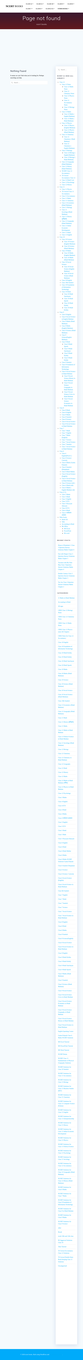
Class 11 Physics (67, 189)
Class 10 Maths (66, 251)
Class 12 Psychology (68, 182)
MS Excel (67, 528)
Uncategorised (62, 1266)
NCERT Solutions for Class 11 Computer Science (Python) (66, 1104)
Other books (63, 8)
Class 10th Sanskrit (67, 282)
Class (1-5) (49, 8)
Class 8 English (66, 412)
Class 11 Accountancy (68, 196)
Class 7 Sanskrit (66, 444)
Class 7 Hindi (66, 431)
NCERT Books (62, 1054)
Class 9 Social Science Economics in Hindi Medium (65, 1003)
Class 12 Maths (66, 112)
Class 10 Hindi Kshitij (65, 657)
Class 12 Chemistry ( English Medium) (69, 146)
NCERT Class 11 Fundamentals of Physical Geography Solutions (66, 1061)
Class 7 (28, 8)
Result (60, 1232)
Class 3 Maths (62, 797)
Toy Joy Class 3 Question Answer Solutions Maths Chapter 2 (65, 584)
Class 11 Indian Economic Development (66, 228)
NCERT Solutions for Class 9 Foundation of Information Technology (65, 1202)
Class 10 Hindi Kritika (65, 653)
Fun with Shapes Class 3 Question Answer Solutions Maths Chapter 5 (66, 556)
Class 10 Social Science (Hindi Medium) (68, 276)
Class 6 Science (63, 870)
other (59, 1228)
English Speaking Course (65, 1031)
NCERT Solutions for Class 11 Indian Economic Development (66, 1131)
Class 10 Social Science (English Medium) (69, 269)
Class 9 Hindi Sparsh (64, 969)
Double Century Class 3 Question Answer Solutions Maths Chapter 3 (66, 576)
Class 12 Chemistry (68, 134)
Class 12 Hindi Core (68, 180)
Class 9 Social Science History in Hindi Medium (69, 378)
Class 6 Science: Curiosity (66, 874)
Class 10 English (67, 280)
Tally (63, 522)
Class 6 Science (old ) (68, 483)
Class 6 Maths (62, 855)
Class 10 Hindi (66, 292)
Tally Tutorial (62, 1247)
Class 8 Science (66, 419)
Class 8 (70, 4)
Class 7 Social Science (68, 442)
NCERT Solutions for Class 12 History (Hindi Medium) (65, 1181)
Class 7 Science (66, 440)
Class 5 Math (62, 834)
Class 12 (29, 4)
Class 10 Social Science (65, 690)
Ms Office (65, 526)
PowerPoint (67, 531)
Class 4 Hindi (66, 510)
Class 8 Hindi (66, 410)
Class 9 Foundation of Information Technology (68, 367)
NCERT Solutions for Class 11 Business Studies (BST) (66, 1088)
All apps (60, 606)
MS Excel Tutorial (63, 1042)
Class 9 (60, 4)
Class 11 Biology (67, 207)
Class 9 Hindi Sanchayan (65, 965)
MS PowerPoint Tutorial (65, 1046)
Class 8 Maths (66, 415)
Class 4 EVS (65, 508)
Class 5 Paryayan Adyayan (66, 839)
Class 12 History (67, 184)
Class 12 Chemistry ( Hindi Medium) (69, 139)
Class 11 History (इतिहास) (66, 722)
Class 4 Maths (62, 814)
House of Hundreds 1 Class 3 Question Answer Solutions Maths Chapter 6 (66, 547)
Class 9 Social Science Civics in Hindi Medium (69, 394)
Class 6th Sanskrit (63, 891)
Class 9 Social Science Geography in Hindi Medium (65, 1012)
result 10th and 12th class (65, 1236)
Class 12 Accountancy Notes (68, 103)
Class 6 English (62, 843)
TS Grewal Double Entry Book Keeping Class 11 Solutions (65, 1259)
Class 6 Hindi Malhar (68, 472)
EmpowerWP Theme (56, 1354)
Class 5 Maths (66, 494)
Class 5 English (66, 499)
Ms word (66, 533)
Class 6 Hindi (62, 847)
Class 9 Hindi (66, 342)
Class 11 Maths (66, 198)
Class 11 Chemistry (67, 200)
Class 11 (40, 4)
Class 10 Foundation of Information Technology (68, 287)
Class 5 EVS (65, 501)
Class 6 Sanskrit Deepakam (66, 866)
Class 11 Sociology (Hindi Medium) (67, 212)
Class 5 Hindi (66, 497)
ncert (14, 6)
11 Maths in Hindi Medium (66, 598)
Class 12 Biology (67, 150)
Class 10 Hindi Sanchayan (66, 661)
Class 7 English (66, 433)
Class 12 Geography (64, 764)
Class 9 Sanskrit (66, 362)
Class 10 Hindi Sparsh (65, 665)
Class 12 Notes (66, 84)
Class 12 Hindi (62, 768)
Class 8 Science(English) (65, 938)
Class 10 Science (67, 239)
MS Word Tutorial (63, 1050)
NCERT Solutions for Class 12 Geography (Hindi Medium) (66, 1172)
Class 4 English (62, 801)
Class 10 (50, 4)
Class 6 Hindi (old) (67, 485)
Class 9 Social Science (65, 990)
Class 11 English (67, 235)
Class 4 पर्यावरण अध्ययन (65, 818)
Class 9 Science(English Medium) (67, 337)
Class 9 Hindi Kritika (64, 957)
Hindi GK (65, 519)
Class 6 (38, 8)
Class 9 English (66, 314)
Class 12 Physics (67, 123)
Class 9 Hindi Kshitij (64, 961)
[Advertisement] (41, 50)
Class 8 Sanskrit (66, 417)
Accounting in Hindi (68, 524)
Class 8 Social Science (68, 421)
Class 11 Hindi (66, 232)
